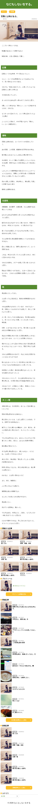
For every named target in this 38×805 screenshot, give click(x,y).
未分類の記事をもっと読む (19, 720)
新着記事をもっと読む (19, 787)
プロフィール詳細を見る (19, 594)
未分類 (3, 796)
